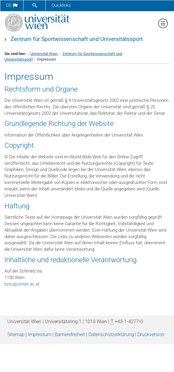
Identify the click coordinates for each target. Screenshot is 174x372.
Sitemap (15, 334)
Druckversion (150, 334)
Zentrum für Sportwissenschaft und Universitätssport (77, 39)
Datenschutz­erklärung (111, 334)
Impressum (39, 334)
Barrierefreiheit (70, 334)
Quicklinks (61, 5)
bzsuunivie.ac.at (22, 284)
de (11, 5)
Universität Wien (44, 54)
